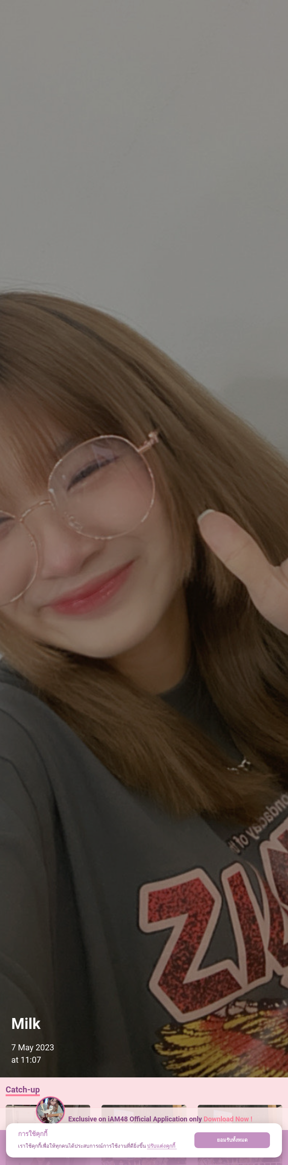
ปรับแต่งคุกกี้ (161, 1146)
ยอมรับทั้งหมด (232, 1140)
